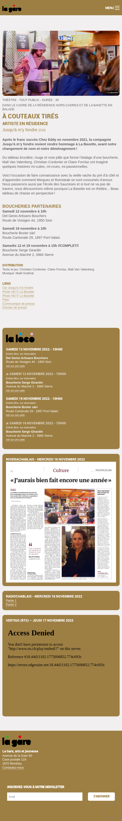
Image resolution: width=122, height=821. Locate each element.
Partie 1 (11, 600)
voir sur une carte (15, 366)
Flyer (5, 299)
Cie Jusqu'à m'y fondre (17, 287)
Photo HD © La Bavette (18, 292)
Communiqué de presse (18, 303)
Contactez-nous (13, 767)
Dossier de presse (14, 307)
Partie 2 (11, 604)
